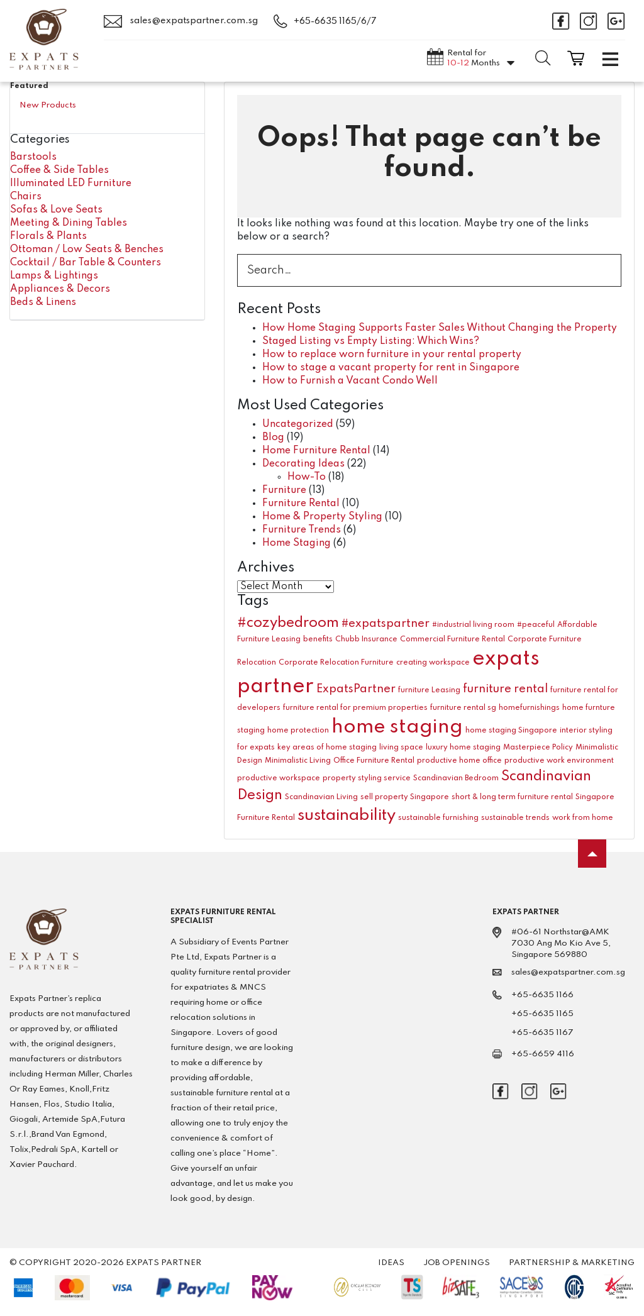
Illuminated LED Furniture (70, 184)
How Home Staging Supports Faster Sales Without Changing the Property (439, 328)
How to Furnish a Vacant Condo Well (350, 381)
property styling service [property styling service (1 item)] (367, 778)
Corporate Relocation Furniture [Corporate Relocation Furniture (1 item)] (336, 662)
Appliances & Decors (60, 289)
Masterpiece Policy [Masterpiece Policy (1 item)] (538, 747)
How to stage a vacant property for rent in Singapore (390, 368)
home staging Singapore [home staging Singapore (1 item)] (511, 730)
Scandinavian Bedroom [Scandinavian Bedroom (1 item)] (456, 778)
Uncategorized (297, 424)
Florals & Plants (48, 236)
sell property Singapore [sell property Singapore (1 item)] (404, 797)
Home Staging (296, 543)
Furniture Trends (301, 530)
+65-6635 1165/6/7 (335, 21)
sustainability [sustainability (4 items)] (346, 815)
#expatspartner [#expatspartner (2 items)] (385, 623)
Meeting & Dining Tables (68, 223)
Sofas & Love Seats (56, 210)
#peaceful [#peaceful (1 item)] (536, 625)
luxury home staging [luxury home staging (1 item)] (463, 747)
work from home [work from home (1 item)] (582, 818)
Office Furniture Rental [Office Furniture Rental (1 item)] (373, 761)
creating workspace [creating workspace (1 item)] (433, 662)
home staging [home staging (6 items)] (397, 727)
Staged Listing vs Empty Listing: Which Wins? (370, 341)
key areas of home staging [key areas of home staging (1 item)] (327, 747)
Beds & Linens (43, 302)
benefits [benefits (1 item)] (318, 639)
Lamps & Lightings (54, 276)
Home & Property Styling (322, 517)
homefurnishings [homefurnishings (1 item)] (529, 708)
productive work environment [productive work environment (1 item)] (559, 761)
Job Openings (456, 1263)
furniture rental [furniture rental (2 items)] (505, 689)
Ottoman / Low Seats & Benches (87, 250)
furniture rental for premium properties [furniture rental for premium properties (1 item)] (355, 708)
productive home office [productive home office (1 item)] (459, 761)
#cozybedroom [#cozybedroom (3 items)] (288, 623)
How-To (306, 477)
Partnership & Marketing (572, 1263)
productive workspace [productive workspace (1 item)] (278, 778)
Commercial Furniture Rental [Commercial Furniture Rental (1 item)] (452, 639)
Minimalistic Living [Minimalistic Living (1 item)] (298, 761)
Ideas (391, 1263)
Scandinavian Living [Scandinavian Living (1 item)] (321, 797)
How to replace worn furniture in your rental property (391, 355)
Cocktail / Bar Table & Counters (85, 263)
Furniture (284, 490)
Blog (273, 438)
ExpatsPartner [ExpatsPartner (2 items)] (356, 689)
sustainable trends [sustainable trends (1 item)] (515, 818)
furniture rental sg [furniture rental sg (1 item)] (463, 708)
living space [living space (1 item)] (401, 747)
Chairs (26, 197)
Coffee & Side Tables (59, 170)
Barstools (33, 157)
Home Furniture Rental (316, 451)
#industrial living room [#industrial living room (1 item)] (473, 625)
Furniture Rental (301, 504)
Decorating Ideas (303, 464)
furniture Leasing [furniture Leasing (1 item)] (429, 690)
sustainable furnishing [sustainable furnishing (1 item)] (438, 818)
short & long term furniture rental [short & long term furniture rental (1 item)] (512, 797)
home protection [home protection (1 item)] (298, 730)
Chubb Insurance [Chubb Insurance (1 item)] (366, 639)
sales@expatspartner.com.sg (181, 21)
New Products (47, 105)
